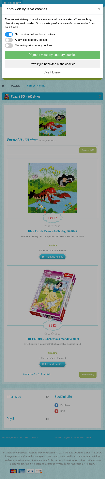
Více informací (52, 72)
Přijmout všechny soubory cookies (52, 54)
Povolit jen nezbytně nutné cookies (52, 64)
